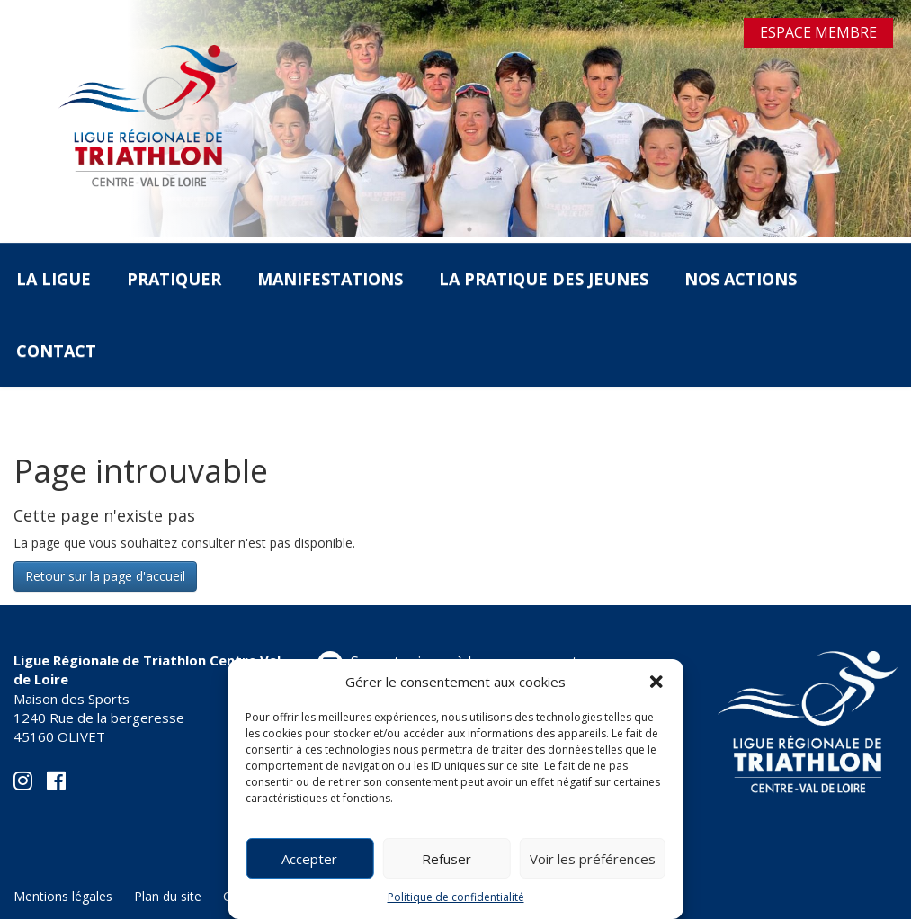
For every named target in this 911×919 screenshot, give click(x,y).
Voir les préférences (593, 859)
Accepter (309, 859)
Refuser (446, 859)
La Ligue (53, 279)
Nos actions (740, 279)
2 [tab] (469, 229)
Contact (56, 350)
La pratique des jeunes (543, 279)
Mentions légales (62, 896)
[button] (656, 682)
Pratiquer (174, 279)
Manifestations (330, 279)
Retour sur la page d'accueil (105, 575)
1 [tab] (442, 229)
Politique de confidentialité (456, 897)
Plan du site (167, 896)
